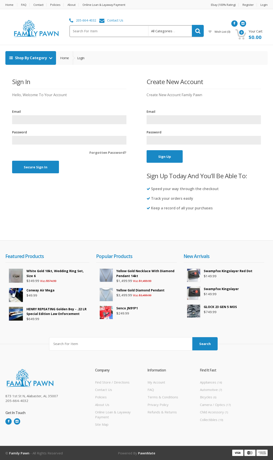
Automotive (211, 389)
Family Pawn (19, 453)
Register (248, 5)
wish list (219, 32)
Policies (56, 5)
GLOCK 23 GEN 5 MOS (220, 307)
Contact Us (115, 20)
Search (205, 343)
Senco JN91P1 (127, 308)
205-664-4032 (86, 20)
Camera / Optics (215, 404)
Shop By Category (28, 57)
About (72, 5)
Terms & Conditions (162, 397)
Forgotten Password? (107, 152)
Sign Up (164, 156)
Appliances (211, 382)
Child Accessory (214, 412)
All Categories (161, 31)
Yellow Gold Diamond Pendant (140, 290)
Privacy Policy (158, 404)
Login (264, 5)
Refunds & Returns (162, 412)
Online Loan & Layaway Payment (105, 5)
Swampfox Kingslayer (221, 289)
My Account (156, 382)
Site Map (101, 424)
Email (16, 111)
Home (9, 5)
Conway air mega (40, 290)
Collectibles (211, 419)
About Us (102, 404)
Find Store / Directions (112, 382)
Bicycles (208, 397)
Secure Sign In (35, 167)
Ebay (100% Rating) (223, 5)
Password (19, 132)
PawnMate (146, 453)
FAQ (23, 5)
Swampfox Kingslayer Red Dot (228, 271)
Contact (38, 5)
